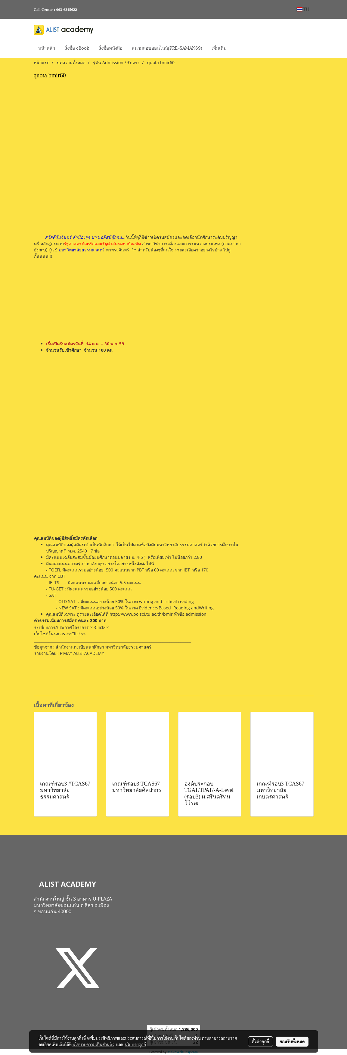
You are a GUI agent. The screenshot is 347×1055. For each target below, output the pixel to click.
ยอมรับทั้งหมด (292, 1041)
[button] (236, 48)
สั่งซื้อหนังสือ (110, 47)
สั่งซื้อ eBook (76, 47)
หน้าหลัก (46, 47)
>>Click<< (99, 627)
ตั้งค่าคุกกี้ (260, 1041)
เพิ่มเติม (219, 47)
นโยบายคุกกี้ (135, 1044)
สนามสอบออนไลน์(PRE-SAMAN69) (167, 47)
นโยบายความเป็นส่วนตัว (93, 1044)
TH (303, 9)
